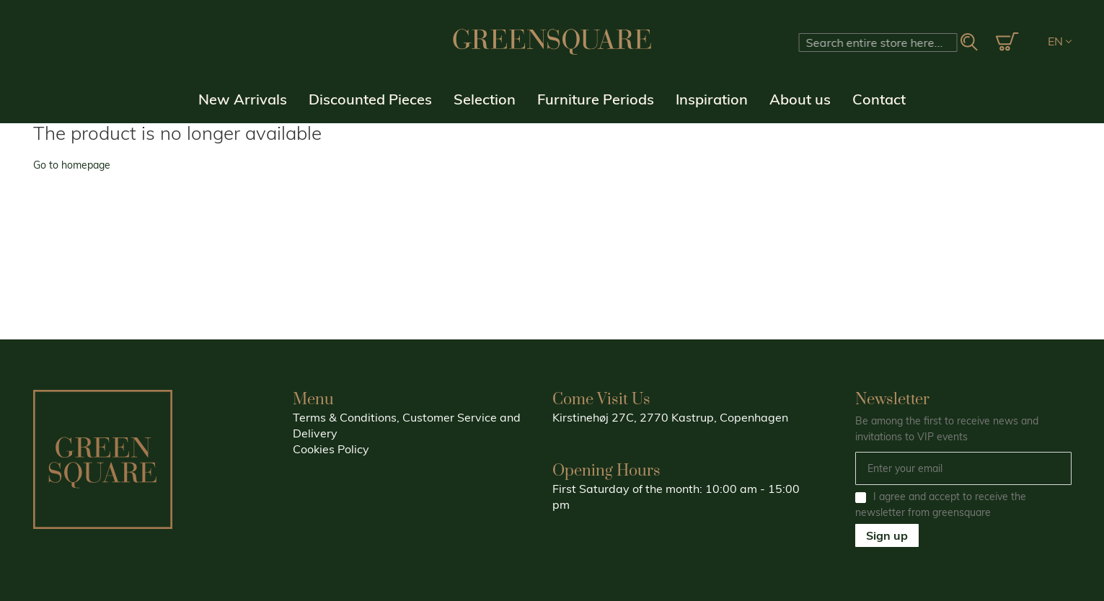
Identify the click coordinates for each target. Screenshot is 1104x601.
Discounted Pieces (370, 99)
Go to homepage (71, 165)
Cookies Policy (331, 449)
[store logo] (552, 42)
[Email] (963, 468)
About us (800, 99)
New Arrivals (242, 99)
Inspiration (712, 99)
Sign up (887, 535)
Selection (485, 99)
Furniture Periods (595, 99)
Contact (879, 99)
